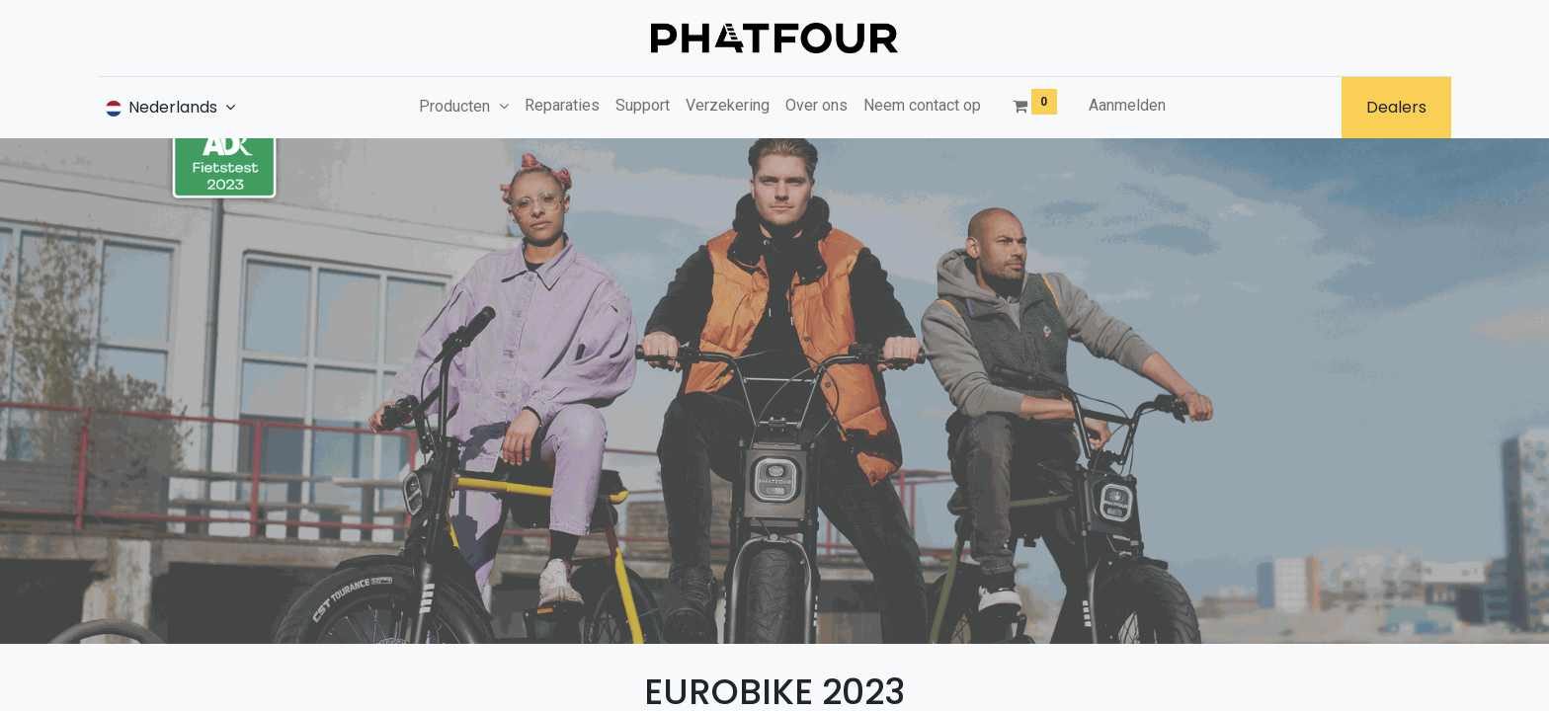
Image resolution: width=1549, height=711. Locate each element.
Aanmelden (1127, 105)
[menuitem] (562, 105)
